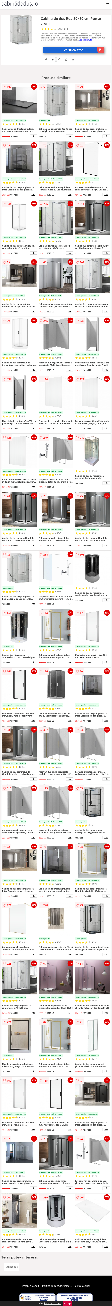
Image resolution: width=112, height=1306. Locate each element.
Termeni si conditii (30, 1285)
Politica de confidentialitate (57, 1285)
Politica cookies (82, 1285)
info (33, 136)
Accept (67, 1303)
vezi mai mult (85, 39)
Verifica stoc (84, 50)
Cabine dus (12, 1266)
